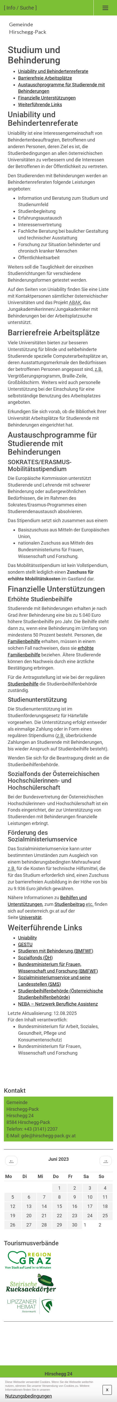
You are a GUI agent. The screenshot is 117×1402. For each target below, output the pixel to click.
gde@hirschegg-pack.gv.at (48, 1135)
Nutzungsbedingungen (28, 1396)
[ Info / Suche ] (20, 8)
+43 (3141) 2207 (41, 1129)
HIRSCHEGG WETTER (58, 1341)
